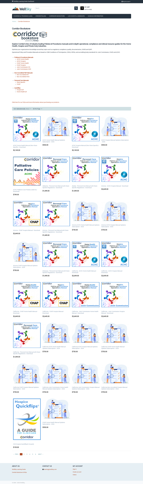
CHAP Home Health (23, 63)
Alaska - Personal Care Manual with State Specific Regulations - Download (84, 186)
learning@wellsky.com (50, 469)
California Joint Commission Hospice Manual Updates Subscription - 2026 (86, 388)
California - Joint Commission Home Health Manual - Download (85, 312)
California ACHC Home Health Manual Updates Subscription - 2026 (54, 347)
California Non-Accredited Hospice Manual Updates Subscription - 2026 (114, 388)
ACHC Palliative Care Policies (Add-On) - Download (25, 190)
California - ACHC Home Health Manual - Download (84, 271)
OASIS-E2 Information (95, 16)
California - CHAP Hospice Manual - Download (53, 312)
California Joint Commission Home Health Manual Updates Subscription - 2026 (55, 388)
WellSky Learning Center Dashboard (23, 1)
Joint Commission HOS (24, 69)
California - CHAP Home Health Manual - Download (25, 312)
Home (14, 21)
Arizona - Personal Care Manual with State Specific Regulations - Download (55, 231)
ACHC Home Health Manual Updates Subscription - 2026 (53, 141)
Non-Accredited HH (23, 74)
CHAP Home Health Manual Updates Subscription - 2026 (53, 423)
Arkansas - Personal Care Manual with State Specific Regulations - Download (55, 271)
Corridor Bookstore (57, 16)
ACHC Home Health (23, 59)
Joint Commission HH (23, 67)
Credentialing (41, 16)
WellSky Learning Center (19, 469)
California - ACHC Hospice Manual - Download (112, 271)
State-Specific (21, 82)
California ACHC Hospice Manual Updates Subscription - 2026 (85, 347)
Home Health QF (22, 92)
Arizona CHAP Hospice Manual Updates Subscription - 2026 (25, 266)
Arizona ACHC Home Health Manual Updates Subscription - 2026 (85, 225)
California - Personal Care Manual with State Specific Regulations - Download (26, 353)
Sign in (75, 469)
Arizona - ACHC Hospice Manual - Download (114, 186)
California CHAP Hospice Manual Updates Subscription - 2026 (26, 388)
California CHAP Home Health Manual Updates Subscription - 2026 (113, 347)
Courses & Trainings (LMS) (23, 16)
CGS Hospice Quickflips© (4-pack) (23, 444)
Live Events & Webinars (76, 16)
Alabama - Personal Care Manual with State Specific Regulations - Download (55, 186)
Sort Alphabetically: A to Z (22, 109)
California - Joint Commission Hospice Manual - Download (113, 312)
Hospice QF (20, 90)
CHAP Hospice (21, 65)
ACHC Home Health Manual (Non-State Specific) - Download (25, 146)
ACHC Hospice (21, 61)
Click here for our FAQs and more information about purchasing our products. (35, 102)
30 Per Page (37, 109)
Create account (77, 472)
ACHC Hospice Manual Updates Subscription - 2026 (115, 141)
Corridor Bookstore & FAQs (19, 472)
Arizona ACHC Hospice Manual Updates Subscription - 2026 (113, 225)
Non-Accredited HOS (23, 76)
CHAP (18, 84)
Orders (75, 474)
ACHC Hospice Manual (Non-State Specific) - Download (85, 146)
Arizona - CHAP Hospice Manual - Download (26, 230)
